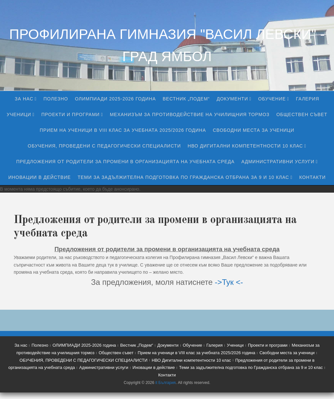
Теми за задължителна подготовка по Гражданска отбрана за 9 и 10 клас (183, 177)
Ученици (19, 114)
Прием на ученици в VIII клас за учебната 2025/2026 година (123, 130)
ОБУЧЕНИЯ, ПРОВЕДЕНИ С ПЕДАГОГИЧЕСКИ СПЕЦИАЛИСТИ (104, 145)
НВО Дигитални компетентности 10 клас (245, 145)
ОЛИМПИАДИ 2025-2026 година (115, 98)
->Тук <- (229, 282)
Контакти (312, 177)
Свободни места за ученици (253, 130)
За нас (24, 98)
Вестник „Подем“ (186, 98)
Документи (232, 98)
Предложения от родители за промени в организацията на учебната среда (125, 161)
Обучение (272, 98)
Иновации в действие (39, 177)
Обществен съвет (301, 114)
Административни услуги (277, 161)
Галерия (307, 98)
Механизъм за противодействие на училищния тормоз (190, 114)
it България (165, 382)
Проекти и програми (70, 114)
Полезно (55, 98)
